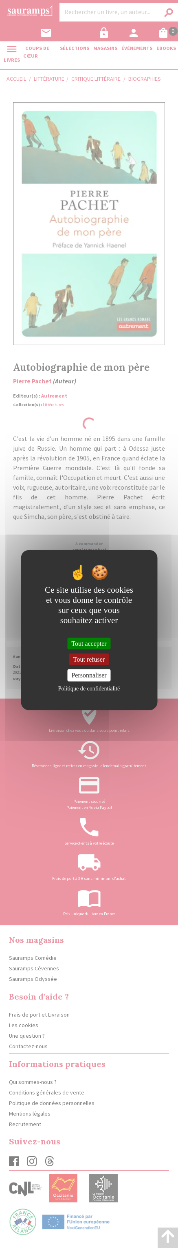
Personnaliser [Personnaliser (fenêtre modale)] (88, 675)
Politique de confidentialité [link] (89, 688)
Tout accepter (88, 643)
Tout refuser (89, 659)
